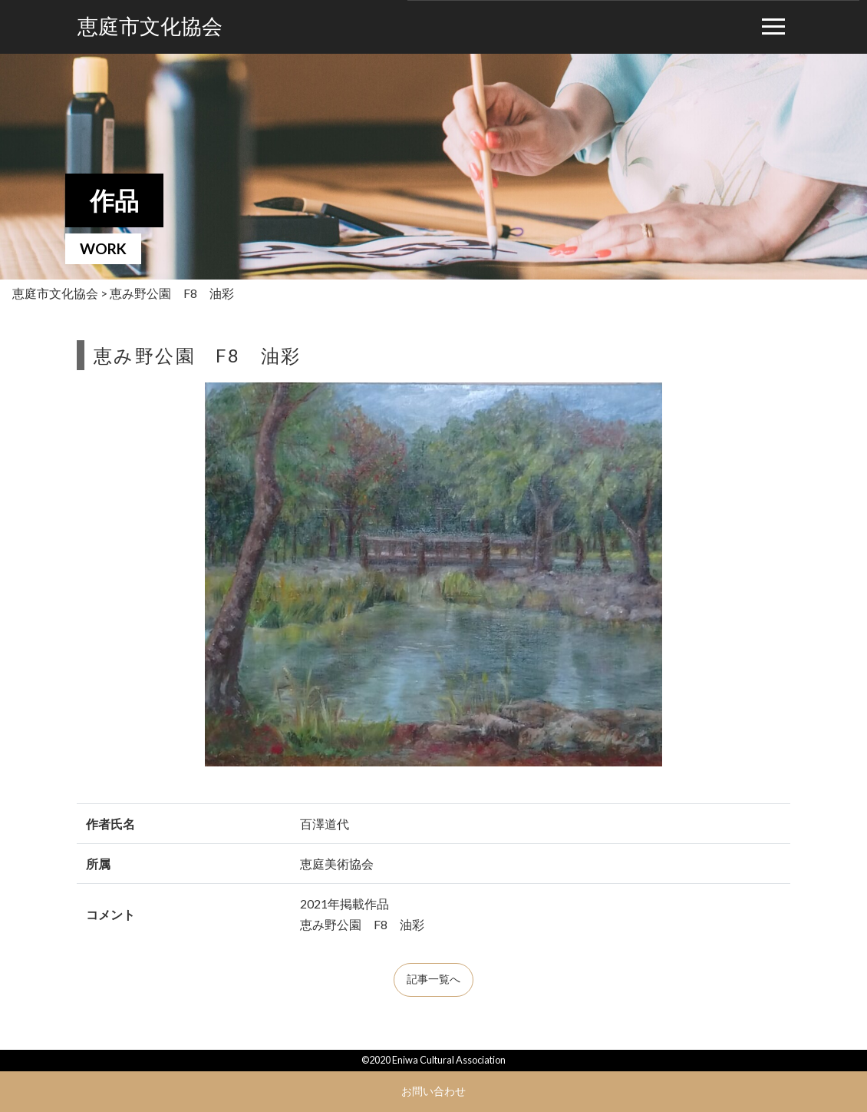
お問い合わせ (433, 1090)
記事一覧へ (433, 979)
